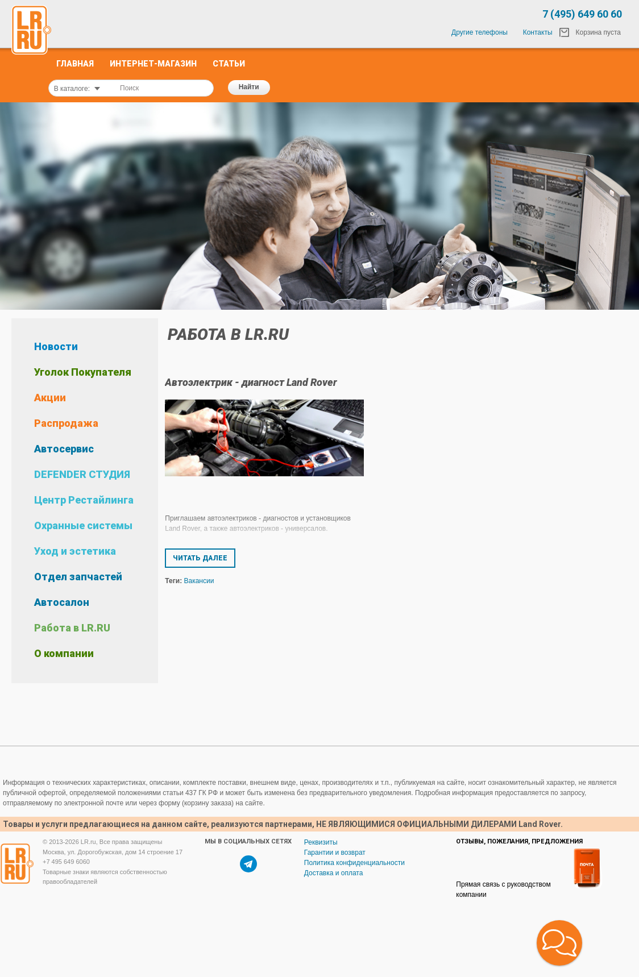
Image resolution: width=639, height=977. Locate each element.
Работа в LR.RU (72, 628)
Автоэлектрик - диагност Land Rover (251, 382)
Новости (56, 346)
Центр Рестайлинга (84, 500)
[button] (559, 943)
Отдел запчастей (78, 577)
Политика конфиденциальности (354, 863)
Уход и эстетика (75, 551)
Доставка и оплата (333, 873)
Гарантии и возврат (335, 853)
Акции (50, 398)
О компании (64, 653)
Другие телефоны (479, 32)
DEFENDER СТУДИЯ (82, 474)
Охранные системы (83, 525)
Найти (249, 87)
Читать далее (200, 558)
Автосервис (64, 449)
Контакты (538, 32)
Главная (75, 63)
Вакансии (199, 581)
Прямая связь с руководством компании (503, 889)
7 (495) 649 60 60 (582, 14)
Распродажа (66, 423)
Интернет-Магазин (153, 63)
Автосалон (61, 602)
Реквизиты (321, 842)
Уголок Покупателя (82, 372)
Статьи (229, 63)
